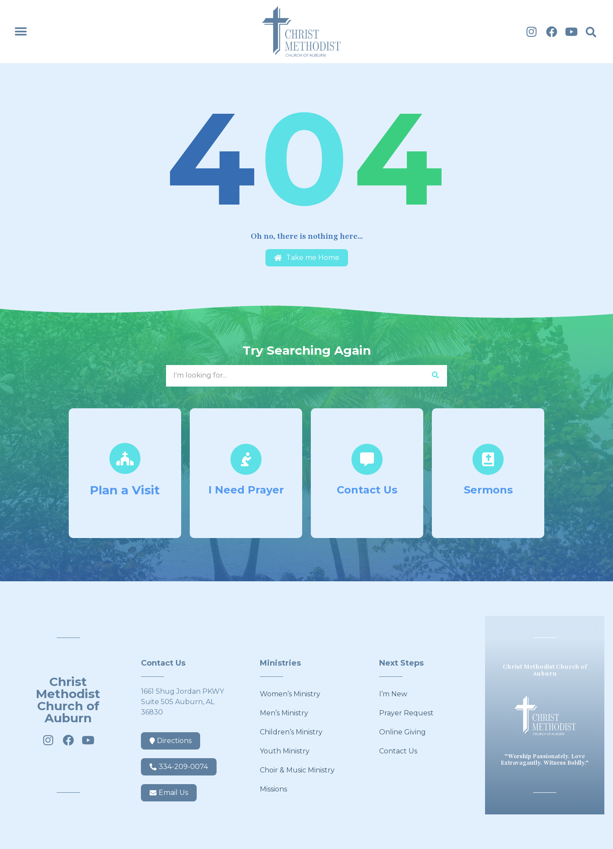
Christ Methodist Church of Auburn (68, 699)
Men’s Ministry (284, 713)
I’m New (393, 694)
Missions (273, 789)
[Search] (435, 375)
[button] (20, 32)
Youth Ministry (285, 751)
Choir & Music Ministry (297, 770)
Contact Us (398, 751)
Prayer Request (406, 713)
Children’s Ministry (291, 732)
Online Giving (402, 732)
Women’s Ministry (290, 694)
